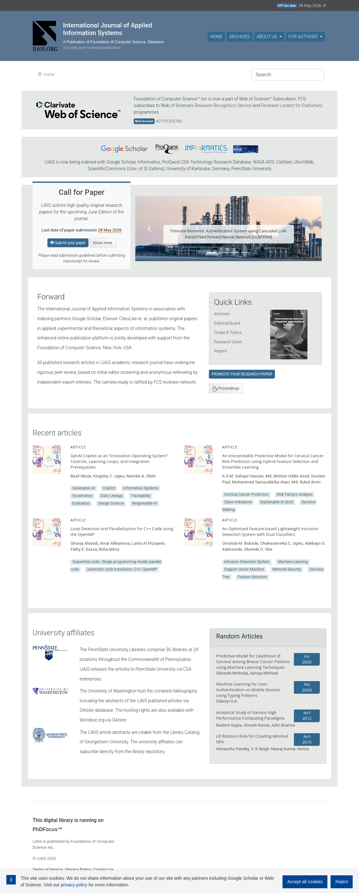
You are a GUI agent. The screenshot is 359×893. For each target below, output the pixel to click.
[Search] (288, 75)
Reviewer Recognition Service (223, 105)
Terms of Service (48, 869)
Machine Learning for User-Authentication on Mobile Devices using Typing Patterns (248, 689)
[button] (149, 228)
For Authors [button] (304, 36)
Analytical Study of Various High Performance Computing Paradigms (250, 715)
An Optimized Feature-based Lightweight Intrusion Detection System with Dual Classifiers (270, 531)
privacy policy (74, 884)
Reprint (220, 351)
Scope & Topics (228, 332)
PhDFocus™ (48, 829)
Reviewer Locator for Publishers (291, 105)
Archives (239, 36)
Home (216, 36)
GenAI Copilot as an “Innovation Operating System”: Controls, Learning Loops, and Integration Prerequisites (119, 461)
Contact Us (103, 869)
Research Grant (228, 341)
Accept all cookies (305, 881)
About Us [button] (267, 36)
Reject (341, 881)
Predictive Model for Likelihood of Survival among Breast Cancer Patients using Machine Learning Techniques (253, 661)
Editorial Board (227, 323)
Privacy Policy (78, 869)
